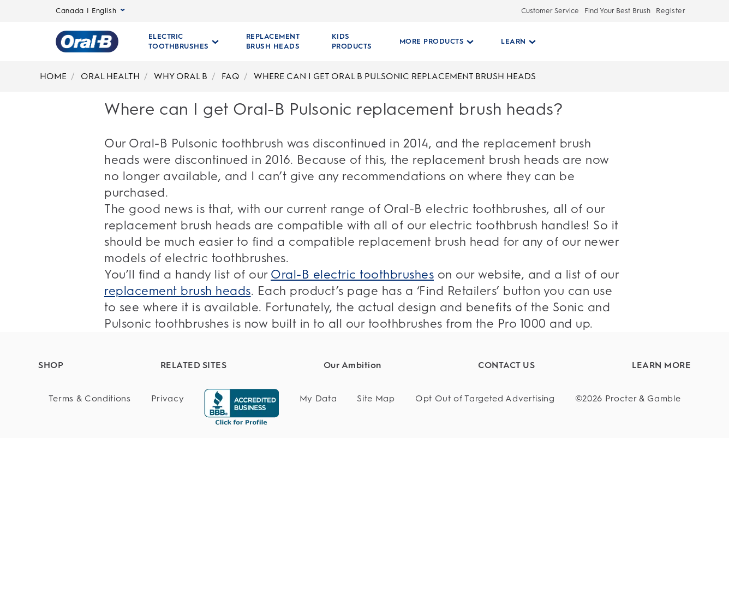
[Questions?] (527, 448)
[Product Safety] (391, 428)
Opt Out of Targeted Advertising (485, 564)
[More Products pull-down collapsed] (432, 41)
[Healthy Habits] (391, 388)
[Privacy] (167, 565)
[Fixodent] (260, 428)
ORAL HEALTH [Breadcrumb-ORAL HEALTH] (110, 76)
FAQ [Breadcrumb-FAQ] (231, 76)
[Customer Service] (527, 408)
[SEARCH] (610, 41)
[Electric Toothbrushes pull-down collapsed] (183, 41)
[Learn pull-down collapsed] (514, 41)
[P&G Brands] (260, 388)
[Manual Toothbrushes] (104, 488)
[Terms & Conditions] (90, 565)
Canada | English (90, 11)
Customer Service (550, 11)
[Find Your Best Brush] (104, 388)
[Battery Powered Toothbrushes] (104, 468)
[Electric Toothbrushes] (104, 408)
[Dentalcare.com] (260, 408)
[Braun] (260, 448)
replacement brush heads (177, 290)
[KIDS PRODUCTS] (347, 41)
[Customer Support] (527, 388)
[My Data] (318, 565)
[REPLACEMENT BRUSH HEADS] (273, 41)
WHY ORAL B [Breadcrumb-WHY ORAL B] (180, 76)
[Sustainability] (391, 408)
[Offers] (104, 529)
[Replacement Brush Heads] (104, 428)
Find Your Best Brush (617, 11)
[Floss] (104, 509)
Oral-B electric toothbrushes (352, 274)
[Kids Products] (104, 448)
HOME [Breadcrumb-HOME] (53, 76)
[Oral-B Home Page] (87, 41)
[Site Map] (376, 565)
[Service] (527, 428)
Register (670, 11)
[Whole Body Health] (391, 448)
